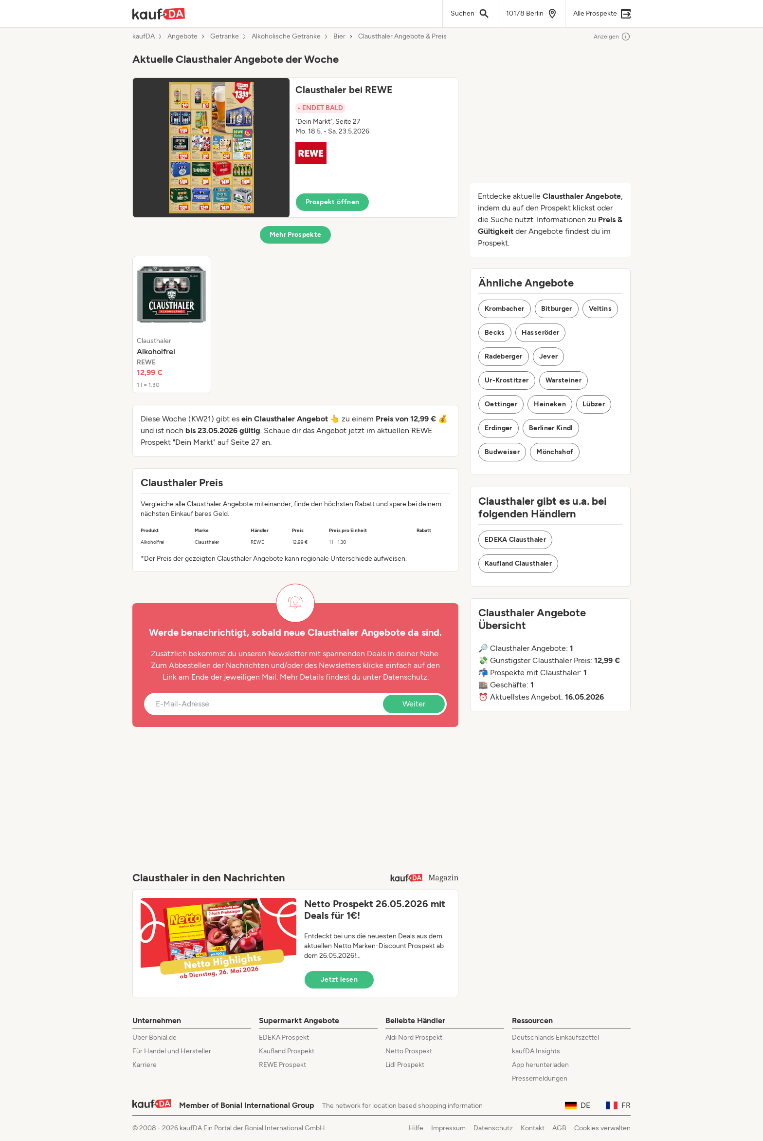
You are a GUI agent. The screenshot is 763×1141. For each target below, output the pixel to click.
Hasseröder (541, 332)
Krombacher (505, 308)
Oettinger (501, 404)
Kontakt (533, 1128)
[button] (295, 147)
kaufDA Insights (536, 1051)
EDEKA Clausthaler (515, 539)
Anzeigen (612, 36)
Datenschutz (405, 677)
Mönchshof (554, 452)
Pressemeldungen (539, 1078)
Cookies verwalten (602, 1128)
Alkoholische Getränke (286, 36)
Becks (495, 332)
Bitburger (556, 308)
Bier (339, 36)
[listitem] (171, 324)
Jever (548, 356)
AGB (559, 1128)
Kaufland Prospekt (286, 1051)
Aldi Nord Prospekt (413, 1037)
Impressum (448, 1128)
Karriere (144, 1065)
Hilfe (416, 1128)
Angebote (182, 36)
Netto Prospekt (408, 1051)
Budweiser (502, 452)
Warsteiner (563, 380)
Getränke (224, 36)
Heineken (550, 404)
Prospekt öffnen (332, 202)
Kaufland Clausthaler (518, 563)
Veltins (600, 308)
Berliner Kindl (551, 428)
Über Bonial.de (154, 1037)
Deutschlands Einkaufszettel (555, 1037)
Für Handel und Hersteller (171, 1051)
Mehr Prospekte (296, 234)
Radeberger (504, 356)
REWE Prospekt (282, 1065)
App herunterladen (540, 1065)
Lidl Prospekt (404, 1065)
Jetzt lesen (339, 979)
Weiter (413, 703)
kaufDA (143, 36)
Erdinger (498, 428)
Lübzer (593, 404)
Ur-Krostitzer (507, 380)
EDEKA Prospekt (284, 1037)
